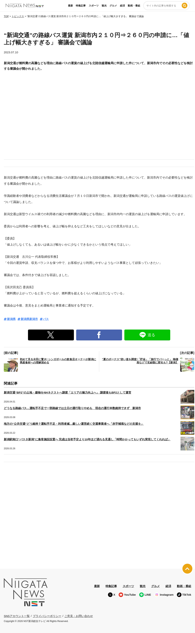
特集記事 (81, 5)
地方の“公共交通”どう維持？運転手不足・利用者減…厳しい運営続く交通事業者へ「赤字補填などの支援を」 (74, 423)
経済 (122, 5)
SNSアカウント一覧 (17, 616)
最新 (70, 5)
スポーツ (94, 5)
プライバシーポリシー (47, 615)
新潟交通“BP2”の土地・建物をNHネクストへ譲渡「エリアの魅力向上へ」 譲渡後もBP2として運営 (67, 392)
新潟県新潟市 (29, 319)
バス (46, 319)
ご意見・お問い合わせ (78, 615)
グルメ (113, 5)
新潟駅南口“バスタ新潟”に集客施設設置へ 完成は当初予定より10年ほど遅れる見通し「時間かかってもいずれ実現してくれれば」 (87, 439)
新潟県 (11, 319)
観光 (104, 5)
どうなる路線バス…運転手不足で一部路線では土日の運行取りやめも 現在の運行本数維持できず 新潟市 (72, 408)
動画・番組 (134, 5)
